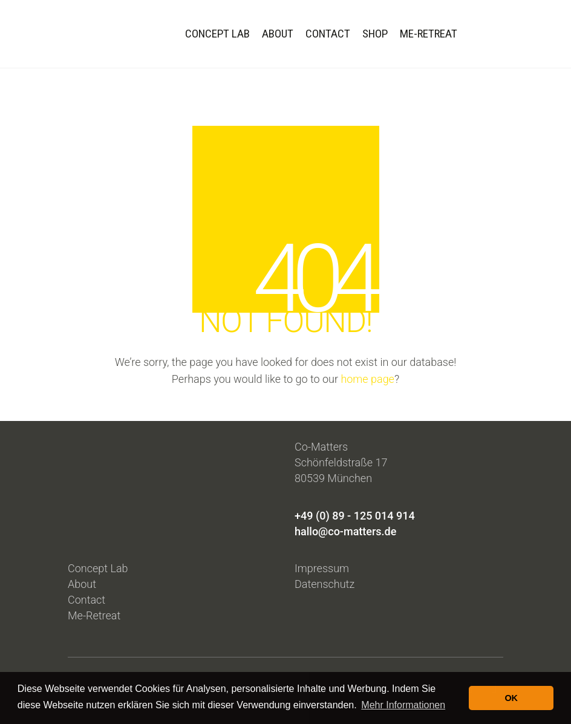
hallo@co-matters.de (345, 531)
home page (367, 379)
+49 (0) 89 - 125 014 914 (355, 515)
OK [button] (511, 698)
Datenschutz (324, 584)
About (82, 584)
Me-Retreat (94, 615)
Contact (86, 599)
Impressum (322, 568)
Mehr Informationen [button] (403, 705)
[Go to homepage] (89, 34)
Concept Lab (98, 568)
